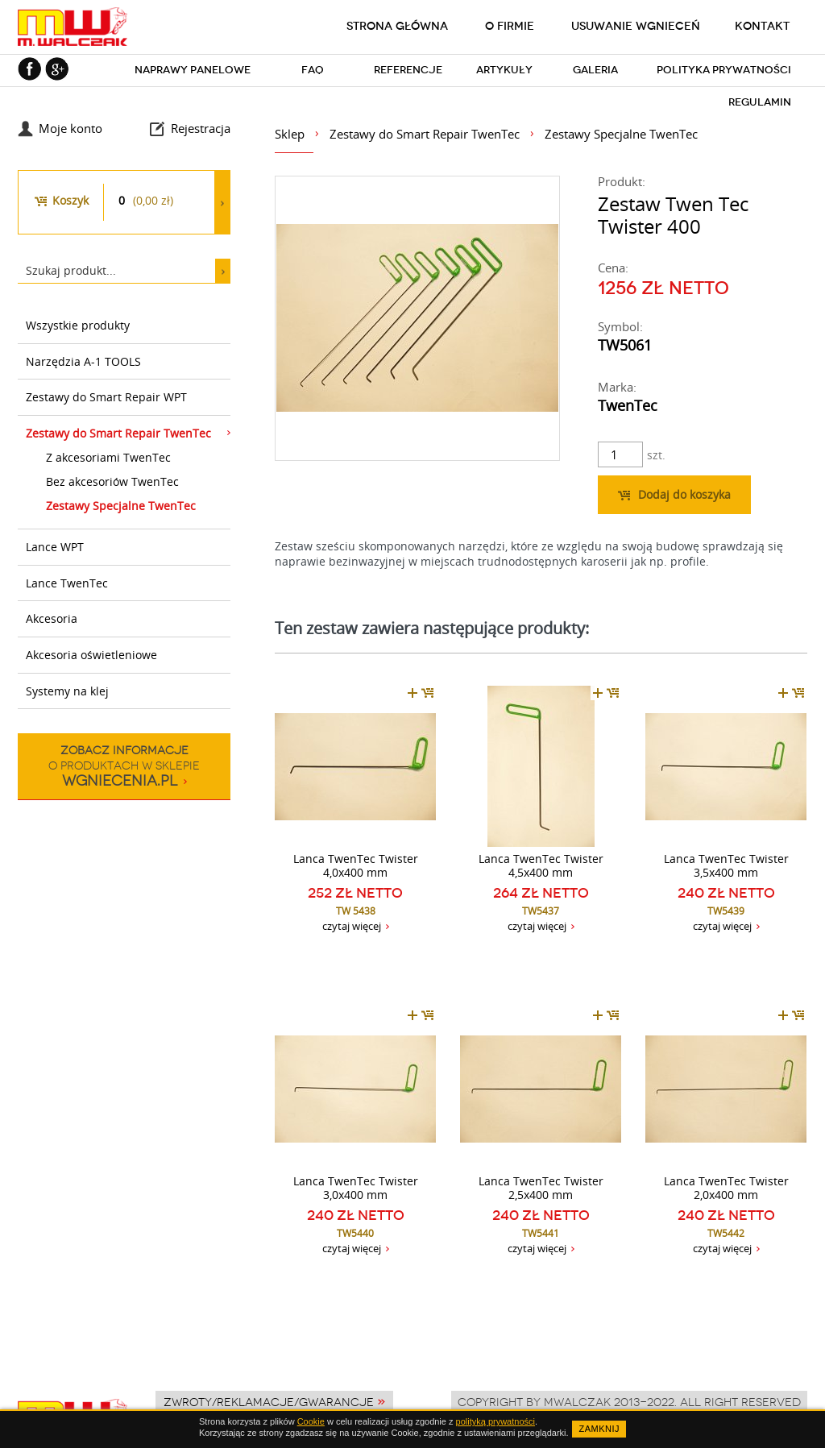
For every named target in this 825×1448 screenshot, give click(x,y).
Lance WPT (55, 546)
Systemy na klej (67, 691)
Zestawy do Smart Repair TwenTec (118, 433)
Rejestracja (200, 128)
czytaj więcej (351, 926)
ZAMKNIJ (599, 1428)
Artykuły (504, 69)
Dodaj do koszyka (674, 494)
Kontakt (762, 25)
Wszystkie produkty (78, 325)
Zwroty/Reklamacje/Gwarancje (269, 1402)
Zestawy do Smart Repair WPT (106, 397)
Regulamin (759, 102)
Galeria (595, 69)
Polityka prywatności (724, 69)
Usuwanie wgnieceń (635, 25)
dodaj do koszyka (420, 693)
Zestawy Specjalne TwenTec (121, 505)
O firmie (509, 25)
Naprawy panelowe (193, 69)
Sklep (290, 134)
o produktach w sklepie (124, 766)
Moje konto (70, 128)
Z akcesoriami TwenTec (108, 457)
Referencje (408, 69)
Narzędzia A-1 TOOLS (83, 361)
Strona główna (397, 25)
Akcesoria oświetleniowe (91, 654)
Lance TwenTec (67, 583)
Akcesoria (51, 618)
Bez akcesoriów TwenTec (112, 481)
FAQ (312, 69)
